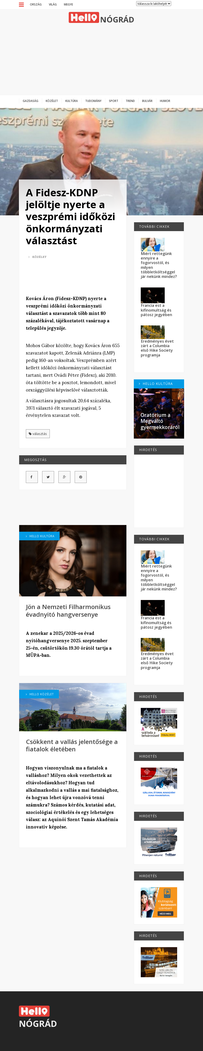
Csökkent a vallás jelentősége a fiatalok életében (72, 745)
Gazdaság (30, 101)
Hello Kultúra (40, 536)
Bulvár (147, 101)
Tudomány (93, 101)
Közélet (52, 101)
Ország (36, 4)
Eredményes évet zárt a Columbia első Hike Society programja (157, 348)
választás (38, 433)
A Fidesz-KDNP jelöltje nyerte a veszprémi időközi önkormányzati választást (70, 216)
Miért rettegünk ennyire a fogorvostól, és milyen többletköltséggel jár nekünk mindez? (159, 265)
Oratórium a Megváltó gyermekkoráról (160, 421)
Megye (68, 4)
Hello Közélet (40, 694)
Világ (53, 4)
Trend (130, 101)
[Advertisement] (101, 59)
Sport (113, 101)
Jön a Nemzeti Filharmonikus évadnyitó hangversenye (68, 610)
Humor (165, 101)
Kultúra (71, 101)
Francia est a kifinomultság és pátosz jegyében (156, 310)
